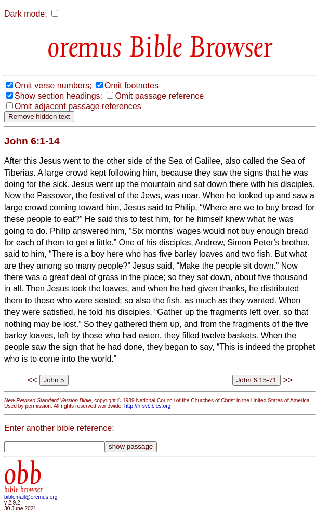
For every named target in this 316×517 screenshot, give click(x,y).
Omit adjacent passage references (78, 106)
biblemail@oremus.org (31, 497)
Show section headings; (58, 95)
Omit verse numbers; (53, 85)
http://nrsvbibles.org (147, 406)
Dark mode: (25, 13)
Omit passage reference (159, 95)
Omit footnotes (131, 85)
